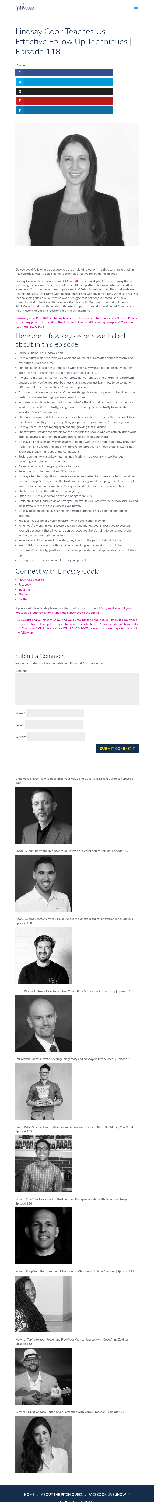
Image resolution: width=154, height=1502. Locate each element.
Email (20, 687)
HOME (29, 1457)
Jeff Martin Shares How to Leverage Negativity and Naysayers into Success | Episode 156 (74, 1021)
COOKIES (87, 1493)
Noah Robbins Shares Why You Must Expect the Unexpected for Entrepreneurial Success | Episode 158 (74, 883)
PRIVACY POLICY (70, 1493)
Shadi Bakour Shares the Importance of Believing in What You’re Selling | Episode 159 (71, 813)
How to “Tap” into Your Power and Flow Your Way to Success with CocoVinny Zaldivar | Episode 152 (72, 1304)
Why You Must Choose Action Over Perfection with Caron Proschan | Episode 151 (69, 1374)
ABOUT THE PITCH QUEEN (62, 1457)
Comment (22, 633)
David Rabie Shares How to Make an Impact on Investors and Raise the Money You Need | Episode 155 (74, 1091)
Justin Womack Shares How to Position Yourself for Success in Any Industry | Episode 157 (74, 953)
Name (20, 675)
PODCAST (67, 1464)
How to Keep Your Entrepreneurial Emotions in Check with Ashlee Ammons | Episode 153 (74, 1233)
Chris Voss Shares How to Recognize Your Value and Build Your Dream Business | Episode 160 (74, 743)
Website (20, 699)
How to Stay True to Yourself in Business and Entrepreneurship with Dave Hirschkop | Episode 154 (71, 1163)
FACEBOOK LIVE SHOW (108, 1457)
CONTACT (89, 1464)
